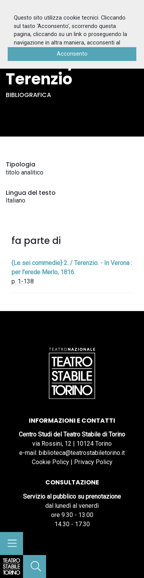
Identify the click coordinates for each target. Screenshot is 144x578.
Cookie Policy (50, 462)
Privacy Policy (93, 462)
